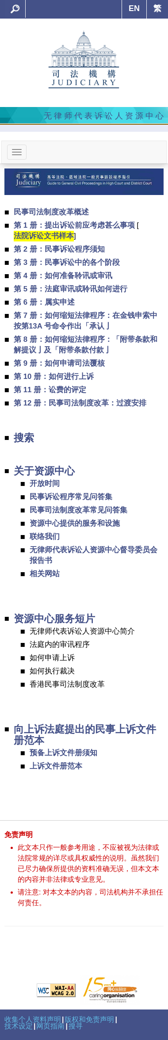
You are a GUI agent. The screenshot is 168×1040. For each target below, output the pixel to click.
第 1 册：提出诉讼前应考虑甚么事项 (74, 225)
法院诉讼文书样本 (44, 236)
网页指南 (50, 1026)
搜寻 (76, 1026)
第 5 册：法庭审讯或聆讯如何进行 (70, 289)
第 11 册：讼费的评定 (50, 390)
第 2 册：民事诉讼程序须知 (59, 249)
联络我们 (45, 536)
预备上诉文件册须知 (63, 753)
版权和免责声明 (89, 1019)
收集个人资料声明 (32, 1019)
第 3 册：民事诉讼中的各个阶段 (67, 262)
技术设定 (18, 1026)
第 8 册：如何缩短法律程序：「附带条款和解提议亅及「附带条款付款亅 (85, 344)
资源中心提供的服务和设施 (75, 523)
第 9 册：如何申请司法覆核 (59, 363)
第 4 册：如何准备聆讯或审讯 (63, 275)
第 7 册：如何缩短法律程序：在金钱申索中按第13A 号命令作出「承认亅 (85, 320)
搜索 (24, 438)
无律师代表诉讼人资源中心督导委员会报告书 (93, 555)
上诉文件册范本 (56, 766)
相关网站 (45, 574)
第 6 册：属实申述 (44, 302)
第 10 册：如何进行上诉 (54, 376)
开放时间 (45, 483)
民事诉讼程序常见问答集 (71, 497)
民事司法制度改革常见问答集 (78, 510)
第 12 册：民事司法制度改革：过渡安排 (80, 403)
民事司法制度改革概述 (51, 212)
